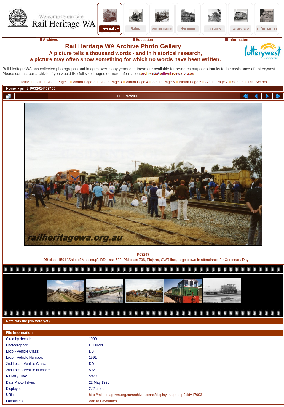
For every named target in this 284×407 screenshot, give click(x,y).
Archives (50, 40)
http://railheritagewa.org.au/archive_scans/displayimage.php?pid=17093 (145, 395)
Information (238, 40)
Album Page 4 (137, 82)
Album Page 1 (57, 82)
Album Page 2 (84, 82)
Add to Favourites (103, 401)
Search (237, 82)
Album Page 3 (110, 82)
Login (37, 82)
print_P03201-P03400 (37, 88)
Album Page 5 (163, 82)
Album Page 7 (216, 82)
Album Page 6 (190, 82)
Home (24, 82)
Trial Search (257, 82)
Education (144, 40)
